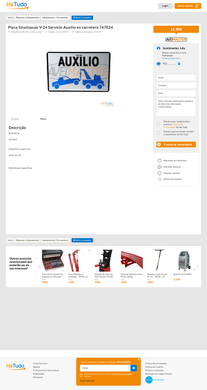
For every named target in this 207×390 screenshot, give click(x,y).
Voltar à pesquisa (84, 18)
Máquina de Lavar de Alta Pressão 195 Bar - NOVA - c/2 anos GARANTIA (104, 278)
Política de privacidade (156, 363)
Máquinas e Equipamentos (28, 242)
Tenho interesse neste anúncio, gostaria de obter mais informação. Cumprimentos (176, 108)
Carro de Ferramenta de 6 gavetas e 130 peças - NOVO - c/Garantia (52, 278)
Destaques (38, 377)
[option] (78, 73)
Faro (44, 282)
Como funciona (40, 363)
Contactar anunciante (178, 146)
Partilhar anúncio (172, 168)
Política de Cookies (154, 367)
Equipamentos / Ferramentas (57, 242)
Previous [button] (39, 269)
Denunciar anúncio (173, 181)
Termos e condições (154, 370)
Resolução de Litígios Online (158, 374)
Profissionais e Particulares (46, 370)
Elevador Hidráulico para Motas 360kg (131, 278)
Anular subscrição (87, 380)
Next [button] (197, 269)
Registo (36, 367)
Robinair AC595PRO (182, 277)
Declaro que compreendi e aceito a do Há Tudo (177, 126)
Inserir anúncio (188, 6)
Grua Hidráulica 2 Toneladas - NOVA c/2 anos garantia (78, 278)
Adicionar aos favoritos (175, 162)
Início (10, 242)
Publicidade (38, 374)
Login (165, 5)
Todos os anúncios (170, 60)
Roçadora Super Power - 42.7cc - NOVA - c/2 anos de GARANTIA (157, 278)
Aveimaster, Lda (174, 50)
